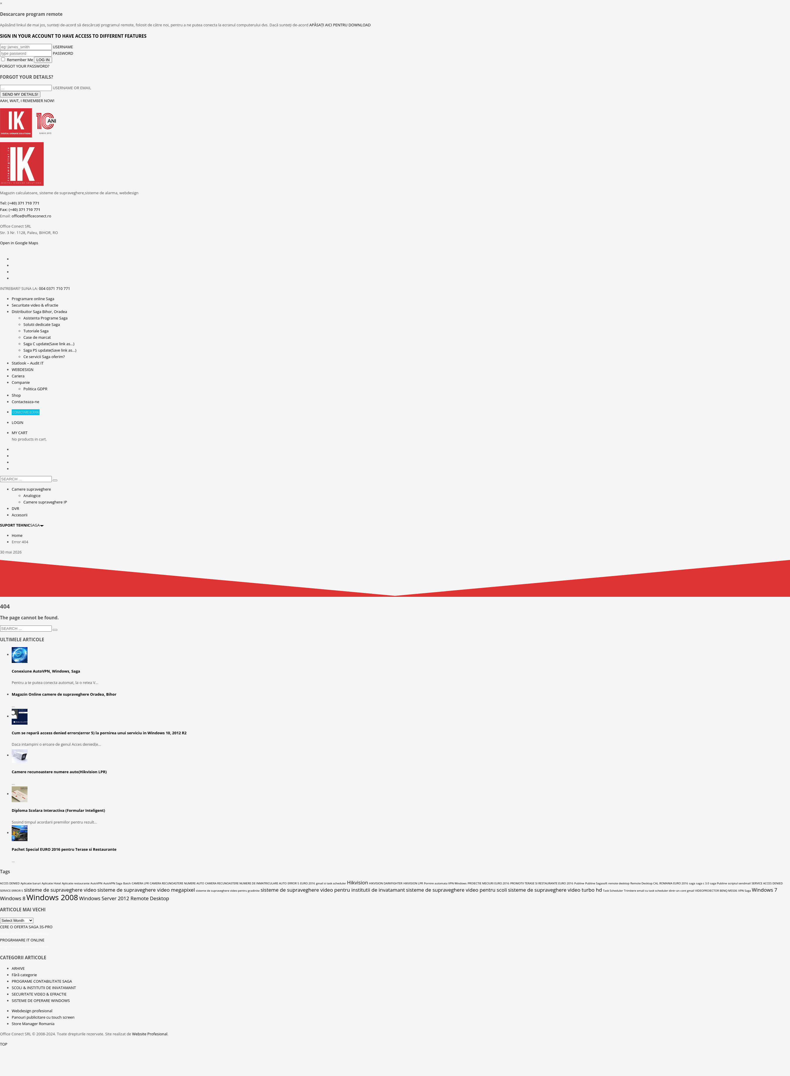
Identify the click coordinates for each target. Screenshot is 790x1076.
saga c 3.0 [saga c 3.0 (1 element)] (702, 883)
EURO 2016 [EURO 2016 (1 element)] (307, 883)
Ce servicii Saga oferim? (44, 356)
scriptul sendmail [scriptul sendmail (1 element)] (739, 883)
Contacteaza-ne (25, 401)
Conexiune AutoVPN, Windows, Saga (46, 671)
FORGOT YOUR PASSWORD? (24, 66)
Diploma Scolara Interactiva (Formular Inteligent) (58, 810)
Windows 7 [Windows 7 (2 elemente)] (764, 889)
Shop (16, 395)
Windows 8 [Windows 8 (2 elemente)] (12, 898)
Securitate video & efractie (35, 305)
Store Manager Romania (33, 1023)
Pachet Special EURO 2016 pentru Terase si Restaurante (64, 849)
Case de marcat (37, 337)
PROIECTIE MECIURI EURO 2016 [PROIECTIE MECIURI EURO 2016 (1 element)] (488, 883)
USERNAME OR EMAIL (72, 87)
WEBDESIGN (22, 369)
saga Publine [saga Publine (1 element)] (718, 883)
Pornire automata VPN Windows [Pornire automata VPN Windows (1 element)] (445, 883)
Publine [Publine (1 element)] (579, 883)
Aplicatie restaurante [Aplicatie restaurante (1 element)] (75, 883)
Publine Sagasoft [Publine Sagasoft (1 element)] (596, 883)
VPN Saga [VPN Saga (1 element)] (744, 891)
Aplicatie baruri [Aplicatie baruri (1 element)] (30, 883)
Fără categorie (24, 974)
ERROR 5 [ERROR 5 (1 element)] (293, 883)
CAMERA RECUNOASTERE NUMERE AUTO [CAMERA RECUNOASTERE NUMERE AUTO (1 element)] (177, 883)
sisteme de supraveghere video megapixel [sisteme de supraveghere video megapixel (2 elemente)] (146, 889)
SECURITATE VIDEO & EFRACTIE (39, 994)
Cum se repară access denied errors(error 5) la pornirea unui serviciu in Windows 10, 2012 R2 (99, 732)
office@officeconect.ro (31, 216)
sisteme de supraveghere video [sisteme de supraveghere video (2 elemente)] (60, 889)
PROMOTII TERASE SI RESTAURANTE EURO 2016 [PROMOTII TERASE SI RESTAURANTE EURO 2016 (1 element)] (541, 883)
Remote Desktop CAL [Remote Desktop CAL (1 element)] (644, 883)
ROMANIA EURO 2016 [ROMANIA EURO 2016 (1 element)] (673, 883)
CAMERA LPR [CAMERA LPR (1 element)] (140, 883)
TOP (3, 1044)
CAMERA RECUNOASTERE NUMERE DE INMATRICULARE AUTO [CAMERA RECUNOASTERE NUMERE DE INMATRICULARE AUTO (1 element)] (246, 883)
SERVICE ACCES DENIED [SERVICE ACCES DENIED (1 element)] (767, 883)
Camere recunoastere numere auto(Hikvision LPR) (59, 771)
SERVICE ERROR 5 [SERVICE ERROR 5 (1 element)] (11, 891)
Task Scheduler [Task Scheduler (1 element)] (613, 891)
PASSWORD (63, 53)
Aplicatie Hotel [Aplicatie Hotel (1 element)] (51, 883)
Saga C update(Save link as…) (48, 343)
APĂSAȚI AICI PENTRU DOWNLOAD (340, 24)
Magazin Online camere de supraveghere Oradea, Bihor (64, 694)
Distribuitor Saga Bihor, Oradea (39, 311)
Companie (21, 382)
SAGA (22, 525)
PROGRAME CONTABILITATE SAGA (42, 981)
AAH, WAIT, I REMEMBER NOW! (27, 100)
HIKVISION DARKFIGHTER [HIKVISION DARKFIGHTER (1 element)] (385, 883)
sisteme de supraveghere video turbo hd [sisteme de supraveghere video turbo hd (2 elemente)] (555, 889)
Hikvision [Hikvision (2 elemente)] (357, 882)
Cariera (18, 376)
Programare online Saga (33, 298)
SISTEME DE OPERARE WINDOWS (41, 1000)
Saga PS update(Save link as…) (49, 350)
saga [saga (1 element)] (692, 883)
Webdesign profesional (32, 1010)
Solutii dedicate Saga (41, 324)
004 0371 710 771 (54, 288)
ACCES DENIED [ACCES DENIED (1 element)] (10, 883)
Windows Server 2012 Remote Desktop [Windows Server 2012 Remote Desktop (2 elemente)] (124, 898)
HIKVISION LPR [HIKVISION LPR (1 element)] (413, 883)
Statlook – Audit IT (28, 363)
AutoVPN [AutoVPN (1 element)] (96, 883)
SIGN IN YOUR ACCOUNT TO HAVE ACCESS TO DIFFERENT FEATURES (73, 36)
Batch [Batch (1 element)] (127, 883)
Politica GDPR (35, 388)
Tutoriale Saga (36, 331)
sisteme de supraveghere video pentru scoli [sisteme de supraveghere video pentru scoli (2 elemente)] (456, 889)
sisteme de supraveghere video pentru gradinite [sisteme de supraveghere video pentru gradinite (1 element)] (228, 891)
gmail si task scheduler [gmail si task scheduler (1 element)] (331, 883)
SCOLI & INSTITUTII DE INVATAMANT (44, 987)
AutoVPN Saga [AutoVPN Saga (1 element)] (112, 883)
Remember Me (17, 59)
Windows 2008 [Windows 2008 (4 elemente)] (52, 897)
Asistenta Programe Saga (45, 318)
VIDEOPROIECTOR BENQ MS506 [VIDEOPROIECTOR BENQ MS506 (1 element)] (716, 891)
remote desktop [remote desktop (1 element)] (618, 883)
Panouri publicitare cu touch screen (43, 1017)
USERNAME (63, 46)
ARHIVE (18, 968)
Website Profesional (149, 1034)
